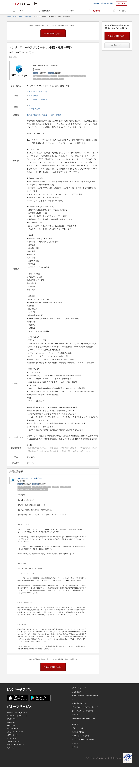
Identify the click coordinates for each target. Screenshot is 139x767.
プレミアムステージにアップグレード (85, 707)
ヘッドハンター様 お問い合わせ (83, 739)
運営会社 (75, 743)
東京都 (29, 115)
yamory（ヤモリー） (14, 741)
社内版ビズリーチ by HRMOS (17, 713)
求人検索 (96, 11)
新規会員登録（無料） (53, 33)
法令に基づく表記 (78, 732)
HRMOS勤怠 (11, 722)
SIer (31, 105)
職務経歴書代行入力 (79, 703)
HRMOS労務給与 (13, 729)
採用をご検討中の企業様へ (104, 3)
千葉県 (52, 115)
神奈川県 (37, 115)
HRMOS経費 (11, 725)
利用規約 (75, 724)
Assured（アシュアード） (15, 745)
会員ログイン (117, 45)
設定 (73, 699)
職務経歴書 (45, 11)
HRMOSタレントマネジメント (17, 716)
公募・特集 (121, 11)
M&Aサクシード (12, 735)
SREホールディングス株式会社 (30, 478)
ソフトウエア (34, 109)
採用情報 (75, 747)
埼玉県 (45, 115)
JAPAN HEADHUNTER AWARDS (83, 718)
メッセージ (71, 11)
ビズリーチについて (79, 688)
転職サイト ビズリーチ (14, 17)
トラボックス (11, 738)
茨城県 (58, 115)
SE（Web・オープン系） (39, 92)
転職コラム (76, 715)
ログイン (121, 3)
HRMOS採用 (11, 719)
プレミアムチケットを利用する (82, 711)
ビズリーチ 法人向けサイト (81, 736)
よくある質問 (76, 692)
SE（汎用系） (35, 96)
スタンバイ (10, 748)
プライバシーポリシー (79, 728)
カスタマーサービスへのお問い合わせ (85, 696)
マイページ (20, 11)
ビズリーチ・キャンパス (15, 732)
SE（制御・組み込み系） (39, 99)
